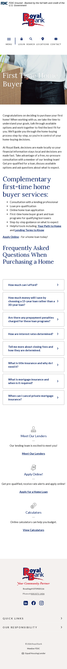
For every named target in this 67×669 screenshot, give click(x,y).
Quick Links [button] (13, 618)
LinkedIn (26, 603)
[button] (21, 41)
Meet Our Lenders (33, 453)
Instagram (41, 603)
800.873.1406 (37, 593)
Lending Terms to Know (29, 230)
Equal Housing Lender (35, 653)
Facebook (33, 603)
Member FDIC (33, 648)
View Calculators (33, 530)
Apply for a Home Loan (33, 491)
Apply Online (11, 236)
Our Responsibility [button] (20, 627)
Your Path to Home (49, 226)
